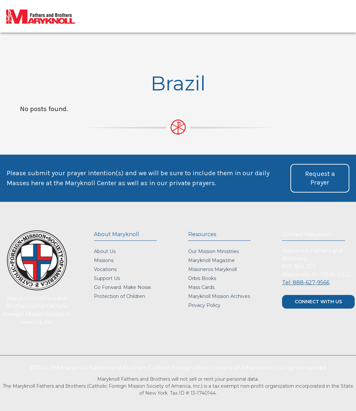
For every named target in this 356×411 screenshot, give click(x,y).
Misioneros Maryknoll (212, 269)
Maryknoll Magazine (211, 260)
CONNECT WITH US (318, 302)
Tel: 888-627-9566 (305, 282)
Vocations (105, 269)
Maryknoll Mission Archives (219, 296)
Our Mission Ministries (213, 251)
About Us (105, 251)
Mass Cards (201, 287)
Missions (104, 260)
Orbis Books (202, 278)
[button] (319, 178)
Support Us (107, 278)
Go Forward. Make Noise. (123, 287)
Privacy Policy (204, 305)
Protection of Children (119, 296)
